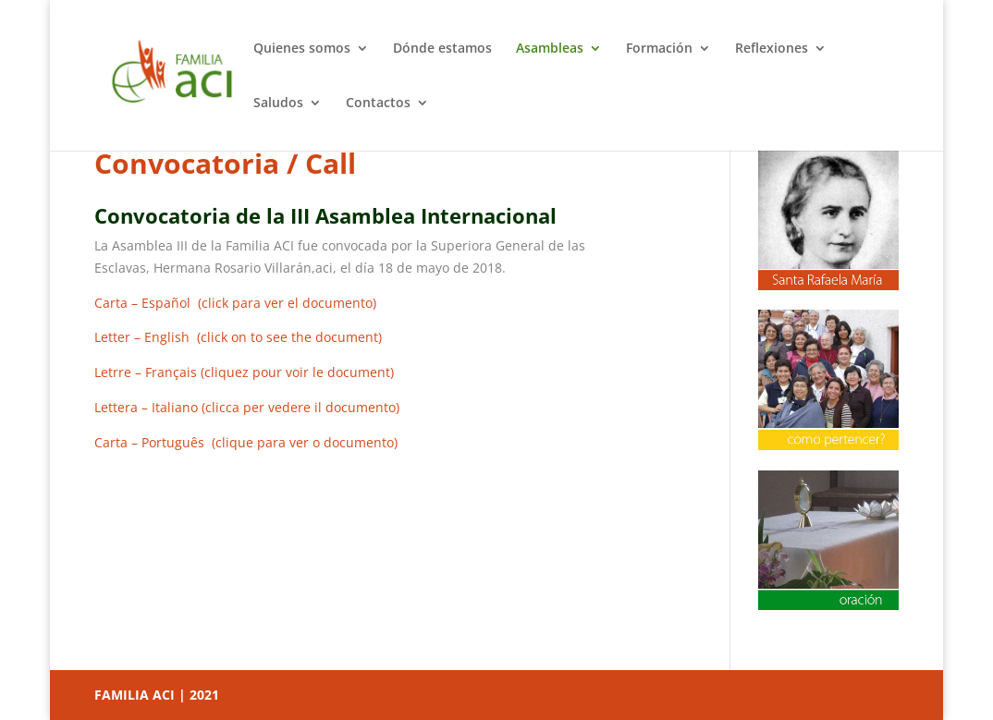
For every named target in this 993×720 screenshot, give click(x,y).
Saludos (278, 103)
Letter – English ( (238, 337)
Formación (659, 49)
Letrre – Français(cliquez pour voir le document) (244, 372)
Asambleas (549, 49)
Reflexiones (771, 49)
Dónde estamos (442, 49)
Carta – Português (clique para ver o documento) (246, 442)
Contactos (378, 103)
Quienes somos (301, 49)
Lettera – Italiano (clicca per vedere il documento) (246, 407)
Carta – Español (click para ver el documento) (235, 302)
